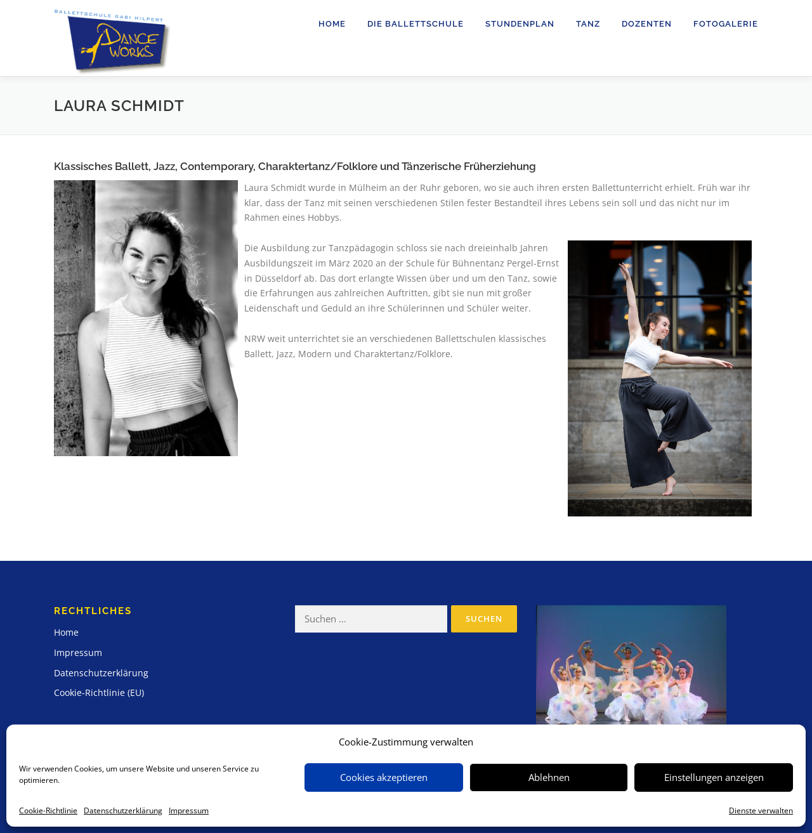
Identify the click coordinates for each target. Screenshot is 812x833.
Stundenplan (519, 24)
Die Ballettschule (415, 24)
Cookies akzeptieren (384, 777)
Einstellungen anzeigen (714, 777)
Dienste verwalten (761, 810)
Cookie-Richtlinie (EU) (99, 692)
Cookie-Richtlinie (48, 810)
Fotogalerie (725, 24)
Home (332, 24)
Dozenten (647, 24)
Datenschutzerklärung (123, 810)
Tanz (588, 24)
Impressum (189, 810)
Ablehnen (549, 777)
